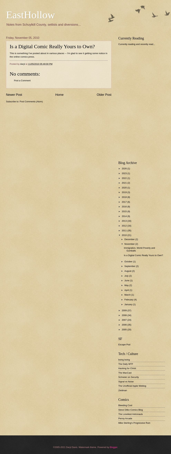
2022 (124, 178)
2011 (124, 230)
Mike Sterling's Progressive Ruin (134, 423)
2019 (124, 192)
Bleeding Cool (125, 405)
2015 (124, 211)
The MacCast (125, 373)
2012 (124, 225)
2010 (124, 235)
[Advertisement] (129, 103)
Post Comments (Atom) (31, 101)
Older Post (104, 94)
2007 (124, 320)
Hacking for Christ (127, 368)
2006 (124, 324)
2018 (124, 197)
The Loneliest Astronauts (130, 414)
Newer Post (14, 94)
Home (59, 94)
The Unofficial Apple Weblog (132, 386)
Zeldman (122, 390)
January (128, 304)
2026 (124, 168)
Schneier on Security (128, 377)
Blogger (113, 447)
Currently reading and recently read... (136, 44)
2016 (124, 206)
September (130, 266)
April (126, 290)
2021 (124, 183)
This (12, 53)
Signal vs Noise (126, 381)
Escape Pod (124, 344)
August (128, 271)
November (129, 244)
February (129, 299)
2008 (124, 315)
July (126, 276)
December (129, 239)
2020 (124, 187)
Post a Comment (22, 80)
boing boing (124, 359)
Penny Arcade (125, 418)
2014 (124, 216)
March (127, 294)
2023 (124, 173)
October (128, 261)
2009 (124, 310)
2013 (124, 221)
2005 (124, 329)
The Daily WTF (125, 364)
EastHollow (30, 14)
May (126, 285)
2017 (124, 202)
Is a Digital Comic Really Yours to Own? (52, 46)
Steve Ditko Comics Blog (130, 410)
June (127, 280)
